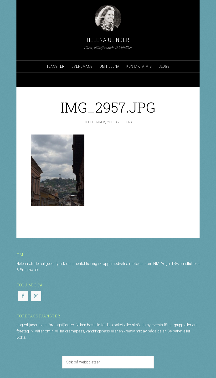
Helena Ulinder (108, 40)
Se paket (174, 331)
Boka (20, 337)
